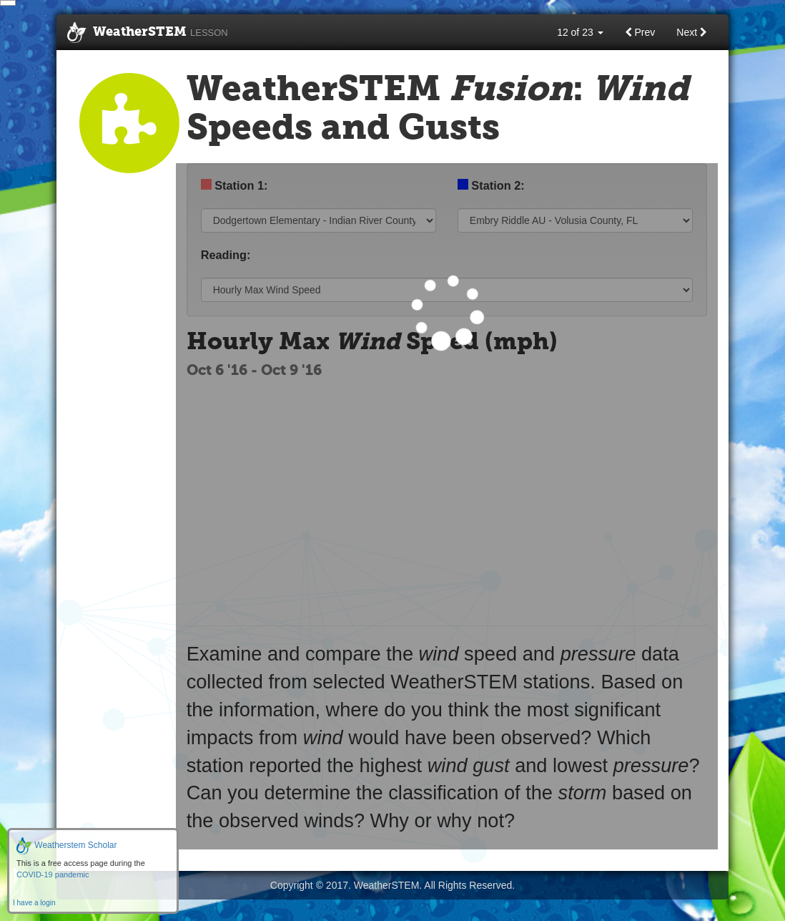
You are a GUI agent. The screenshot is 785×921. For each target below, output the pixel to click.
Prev (640, 32)
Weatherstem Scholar (66, 845)
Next (691, 32)
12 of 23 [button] (580, 32)
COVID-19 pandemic (52, 874)
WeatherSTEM (147, 33)
